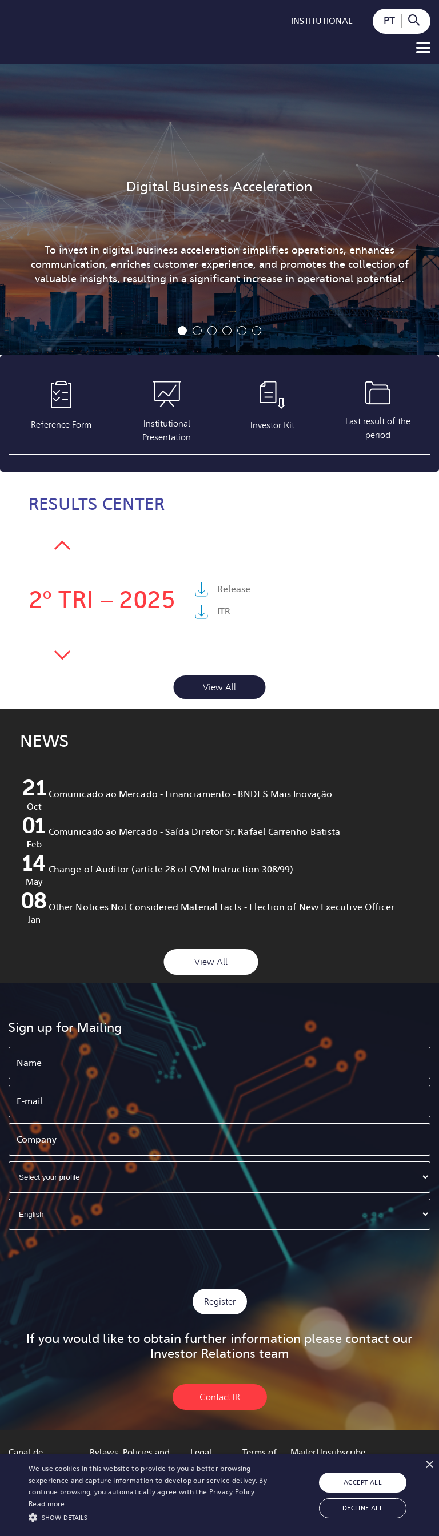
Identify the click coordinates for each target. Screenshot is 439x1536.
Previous (62, 652)
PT (389, 20)
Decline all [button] (362, 1508)
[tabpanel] (219, 209)
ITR (223, 611)
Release (233, 589)
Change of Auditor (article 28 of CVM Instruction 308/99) (171, 869)
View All (219, 687)
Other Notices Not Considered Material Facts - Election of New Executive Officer (221, 907)
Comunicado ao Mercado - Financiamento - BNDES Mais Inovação (190, 794)
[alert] (219, 1495)
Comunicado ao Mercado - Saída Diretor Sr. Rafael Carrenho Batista (194, 831)
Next (62, 549)
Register (220, 1301)
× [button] (429, 1464)
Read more (47, 1504)
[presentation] (219, 1258)
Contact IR (219, 1397)
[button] (153, 1516)
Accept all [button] (363, 1482)
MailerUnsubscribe (327, 1452)
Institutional (322, 21)
